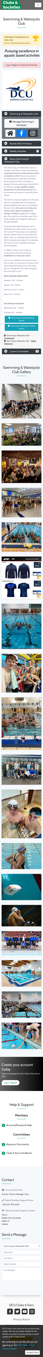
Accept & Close (32, 1352)
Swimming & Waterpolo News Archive (21, 319)
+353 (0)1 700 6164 (10, 1204)
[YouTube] (25, 1312)
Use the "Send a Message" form (15, 1194)
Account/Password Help (19, 1125)
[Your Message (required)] (21, 1274)
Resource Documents (17, 1144)
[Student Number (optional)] (21, 1264)
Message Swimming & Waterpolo (21, 123)
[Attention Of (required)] (21, 1246)
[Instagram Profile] (33, 133)
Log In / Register (12, 65)
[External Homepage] (10, 133)
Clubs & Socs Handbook (19, 1153)
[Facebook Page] (21, 133)
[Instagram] (32, 1312)
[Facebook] (10, 1312)
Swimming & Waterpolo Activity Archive (21, 327)
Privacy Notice (21, 1319)
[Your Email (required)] (21, 1252)
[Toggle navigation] (38, 5)
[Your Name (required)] (21, 1258)
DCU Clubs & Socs (21, 1305)
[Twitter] (17, 1312)
